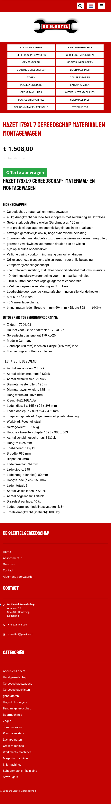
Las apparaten (79, 84)
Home (7, 552)
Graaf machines (31, 92)
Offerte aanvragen (25, 172)
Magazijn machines (31, 99)
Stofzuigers (80, 107)
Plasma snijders (31, 84)
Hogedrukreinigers (80, 62)
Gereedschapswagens (31, 54)
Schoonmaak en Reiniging (31, 107)
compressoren (80, 77)
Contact (8, 570)
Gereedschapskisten (80, 54)
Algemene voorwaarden (18, 576)
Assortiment (11, 558)
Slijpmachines (79, 99)
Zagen (31, 77)
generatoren (31, 62)
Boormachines (80, 69)
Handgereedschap (80, 47)
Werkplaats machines (80, 92)
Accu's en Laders (31, 47)
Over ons (9, 564)
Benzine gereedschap (31, 69)
